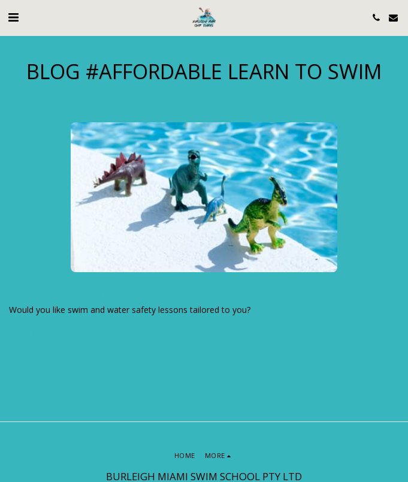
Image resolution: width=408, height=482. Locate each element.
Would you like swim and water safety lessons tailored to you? (174, 292)
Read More (37, 335)
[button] (13, 17)
